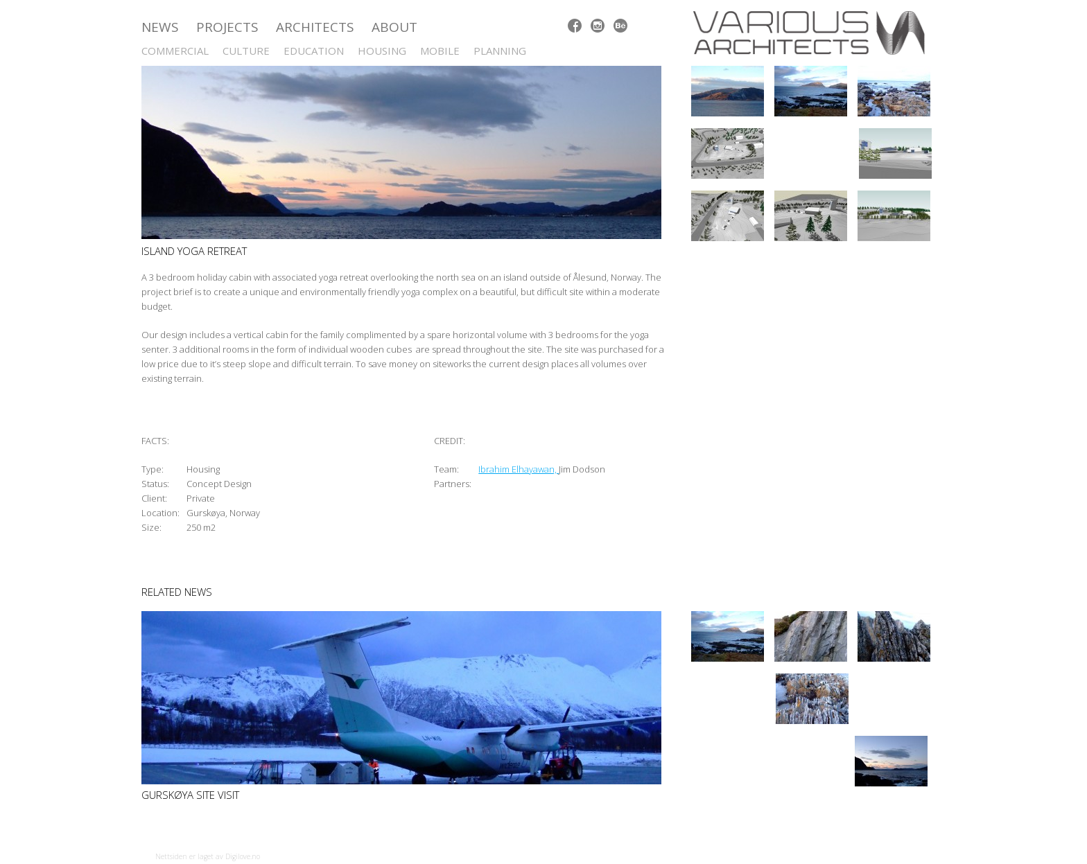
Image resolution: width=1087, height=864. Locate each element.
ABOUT (394, 27)
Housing (382, 51)
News (160, 27)
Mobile (440, 51)
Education (314, 51)
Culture (246, 51)
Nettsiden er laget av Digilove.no (207, 856)
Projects (227, 27)
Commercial (175, 51)
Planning (499, 51)
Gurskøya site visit (190, 795)
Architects (315, 27)
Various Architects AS (814, 32)
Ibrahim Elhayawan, (518, 469)
